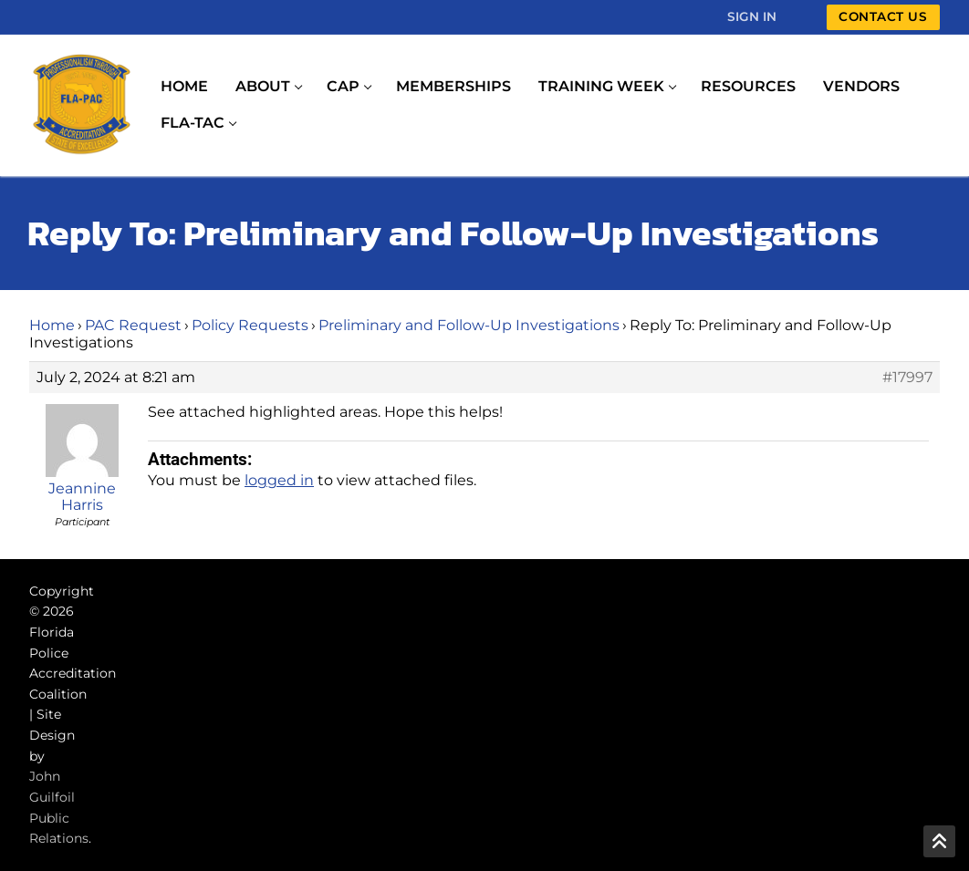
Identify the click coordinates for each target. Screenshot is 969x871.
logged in (279, 480)
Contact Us (883, 16)
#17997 (907, 377)
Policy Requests (250, 325)
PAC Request (133, 325)
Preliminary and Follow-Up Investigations (469, 325)
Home (52, 325)
